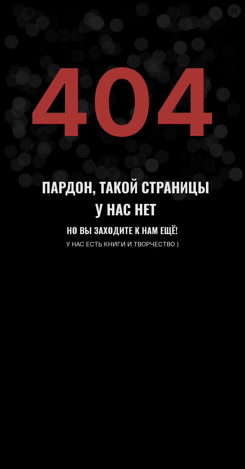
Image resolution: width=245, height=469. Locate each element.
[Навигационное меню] (234, 11)
